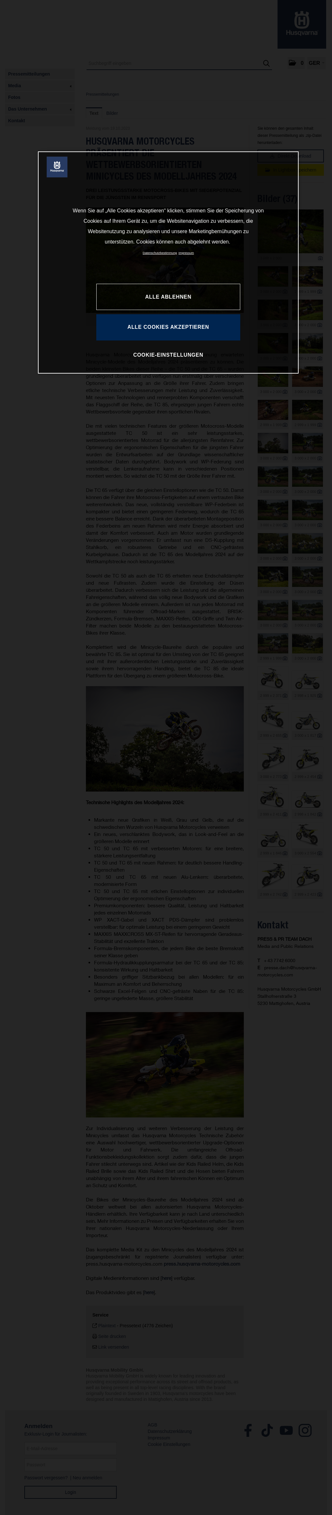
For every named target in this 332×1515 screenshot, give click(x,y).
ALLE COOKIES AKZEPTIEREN (168, 327)
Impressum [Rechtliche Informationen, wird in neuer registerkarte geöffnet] (186, 253)
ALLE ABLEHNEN (168, 297)
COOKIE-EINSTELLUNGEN (168, 355)
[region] (168, 262)
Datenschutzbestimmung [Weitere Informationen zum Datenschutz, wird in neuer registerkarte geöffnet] (160, 253)
